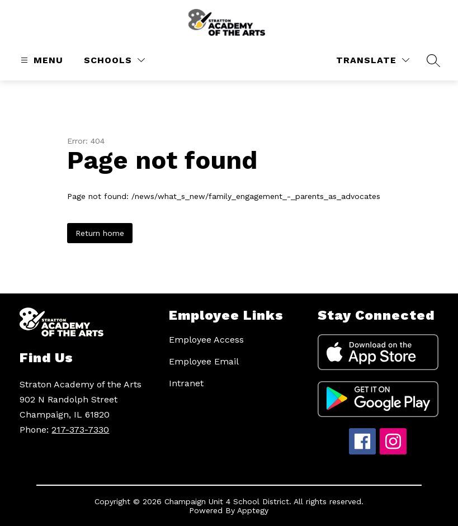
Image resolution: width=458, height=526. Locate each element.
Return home (99, 233)
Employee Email (204, 361)
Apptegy (252, 510)
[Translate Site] (372, 60)
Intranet (186, 383)
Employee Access (206, 339)
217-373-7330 (80, 429)
